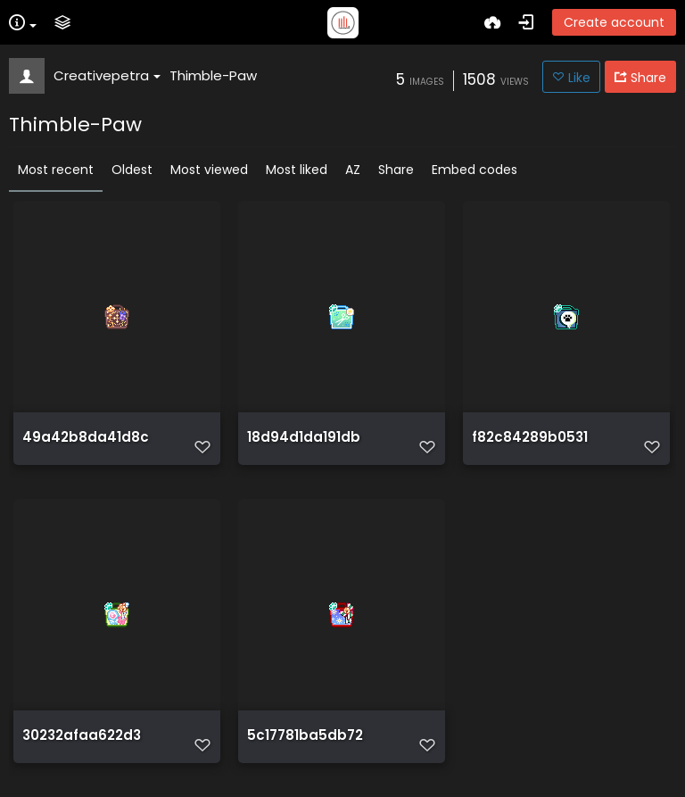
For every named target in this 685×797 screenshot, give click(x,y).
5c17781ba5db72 (305, 735)
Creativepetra (107, 75)
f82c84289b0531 (530, 437)
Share (396, 169)
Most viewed (209, 169)
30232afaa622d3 (81, 735)
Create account (614, 22)
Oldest (132, 169)
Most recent (56, 169)
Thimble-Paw (213, 75)
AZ (352, 169)
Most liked (296, 169)
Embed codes (474, 169)
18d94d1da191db (303, 437)
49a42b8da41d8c (85, 437)
